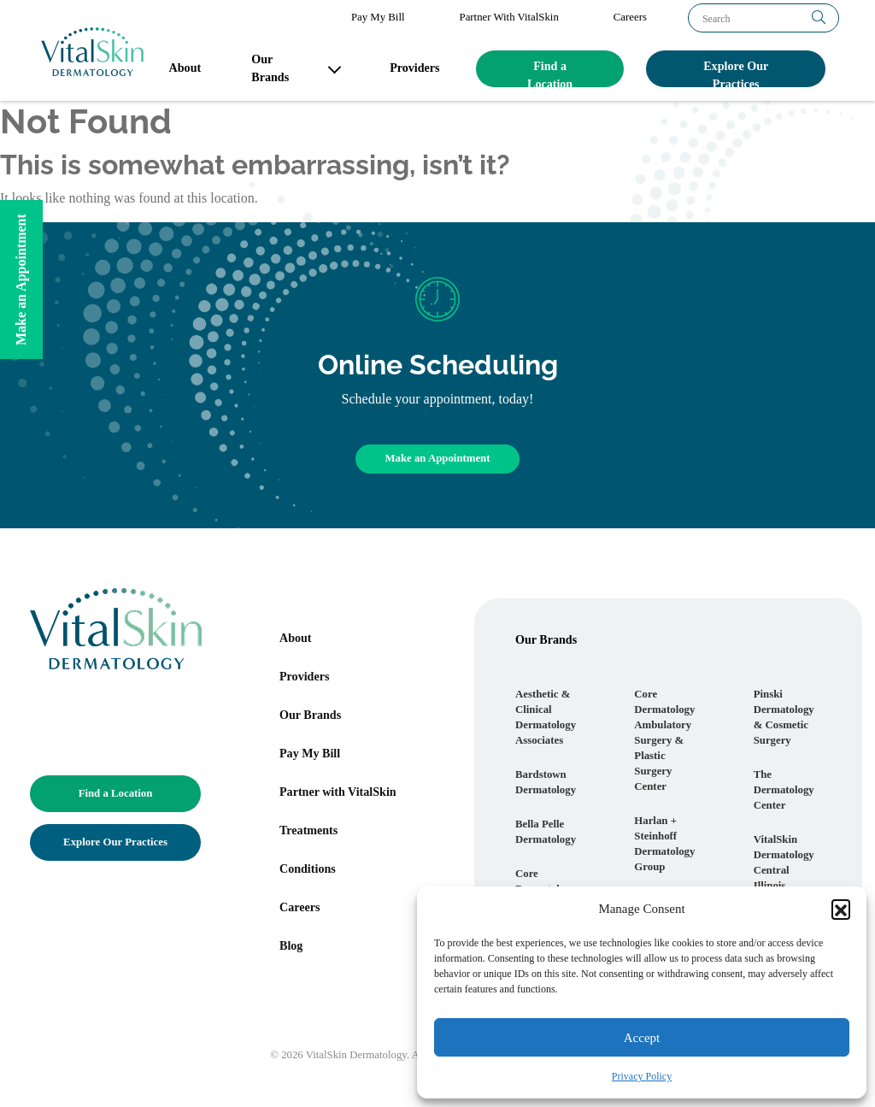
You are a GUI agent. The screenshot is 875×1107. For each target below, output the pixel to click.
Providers (414, 67)
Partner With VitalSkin (509, 17)
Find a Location (550, 73)
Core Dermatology (545, 881)
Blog (290, 945)
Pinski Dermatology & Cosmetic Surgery (784, 717)
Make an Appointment (437, 458)
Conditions (307, 868)
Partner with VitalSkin (337, 791)
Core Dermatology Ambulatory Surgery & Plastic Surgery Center (664, 740)
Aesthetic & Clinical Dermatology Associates (545, 717)
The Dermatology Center (784, 789)
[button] (840, 908)
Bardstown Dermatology (545, 782)
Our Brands (270, 68)
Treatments (308, 830)
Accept (642, 1038)
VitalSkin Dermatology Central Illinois (784, 862)
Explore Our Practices (735, 73)
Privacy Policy (642, 1076)
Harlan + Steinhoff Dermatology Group (664, 844)
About (185, 67)
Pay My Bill (378, 17)
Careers (630, 17)
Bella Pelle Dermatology (545, 831)
